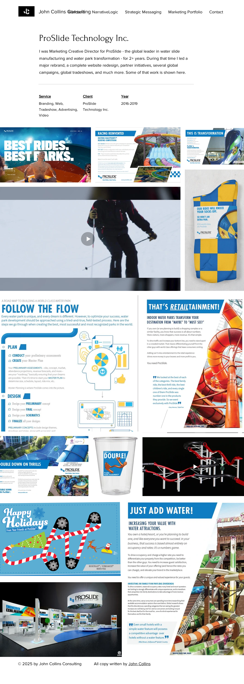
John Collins (139, 663)
